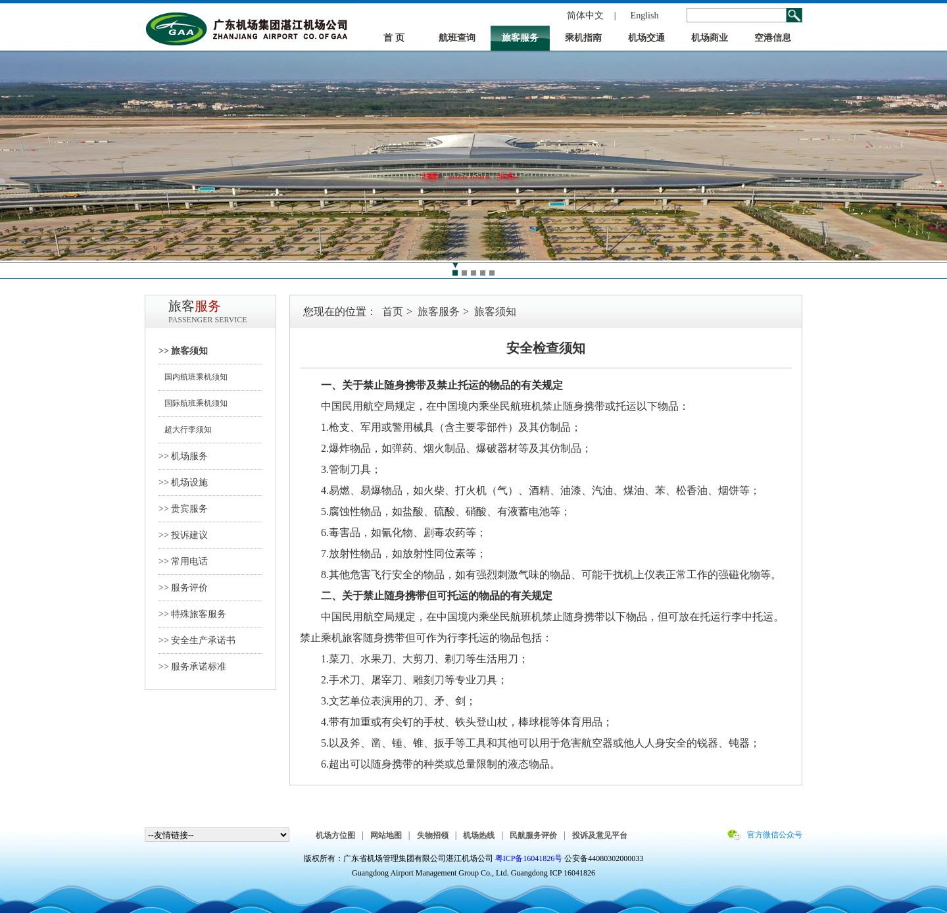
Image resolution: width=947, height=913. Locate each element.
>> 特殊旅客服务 (192, 614)
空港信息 (772, 38)
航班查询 (457, 38)
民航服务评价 (533, 835)
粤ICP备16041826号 (529, 858)
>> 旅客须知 (183, 351)
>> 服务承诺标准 (192, 667)
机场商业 (709, 38)
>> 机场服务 (183, 456)
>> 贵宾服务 (183, 509)
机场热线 (479, 835)
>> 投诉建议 (183, 535)
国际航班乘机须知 (193, 403)
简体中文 (585, 15)
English (645, 15)
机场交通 (646, 38)
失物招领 (433, 835)
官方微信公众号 (774, 834)
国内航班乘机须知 (193, 377)
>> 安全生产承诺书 (196, 640)
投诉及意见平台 (599, 835)
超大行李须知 (185, 429)
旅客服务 (520, 38)
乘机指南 (583, 38)
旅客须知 (495, 311)
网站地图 (386, 835)
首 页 (393, 38)
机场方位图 (335, 835)
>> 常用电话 (183, 561)
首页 (392, 311)
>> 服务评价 (183, 588)
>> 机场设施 (183, 482)
